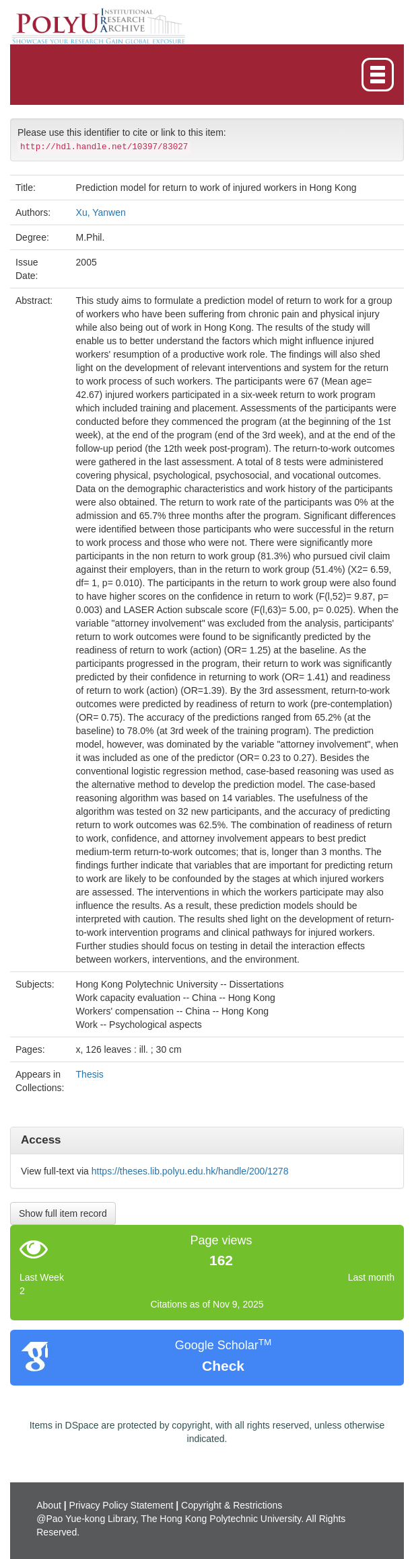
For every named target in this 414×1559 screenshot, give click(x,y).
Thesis (90, 1074)
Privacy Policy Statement (121, 1505)
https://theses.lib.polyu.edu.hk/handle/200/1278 (190, 1171)
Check (223, 1365)
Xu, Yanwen (101, 212)
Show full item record (63, 1213)
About (48, 1505)
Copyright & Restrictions (231, 1505)
